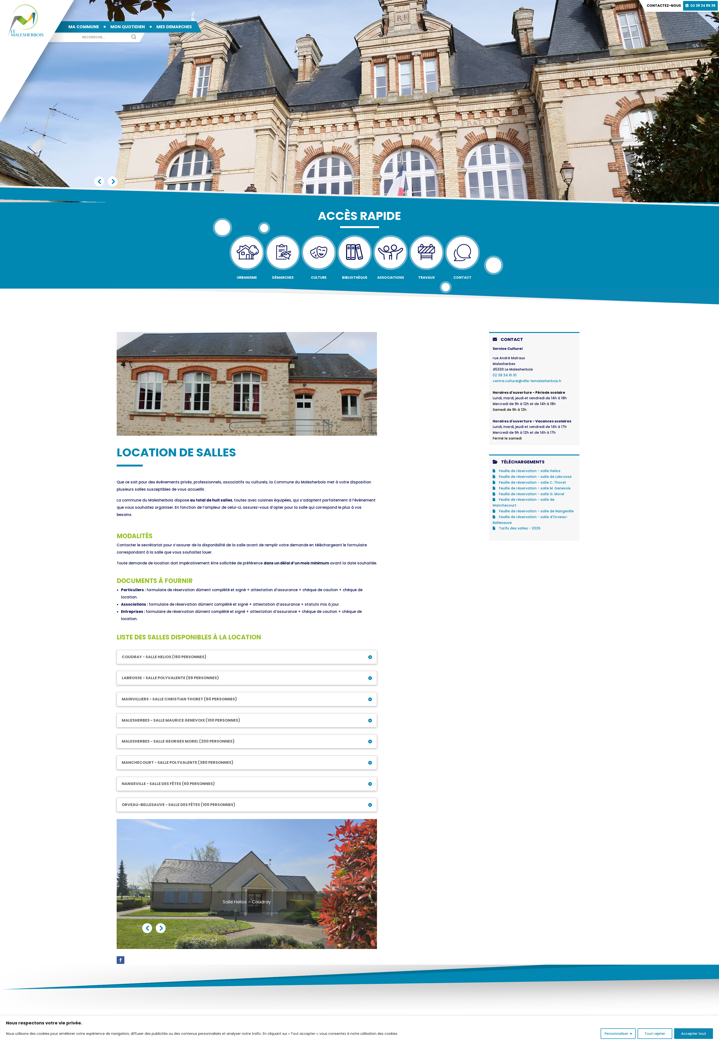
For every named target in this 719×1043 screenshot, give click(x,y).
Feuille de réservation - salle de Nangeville (533, 511)
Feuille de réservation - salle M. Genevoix (532, 488)
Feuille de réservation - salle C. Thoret (529, 482)
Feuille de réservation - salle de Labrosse (532, 476)
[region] (359, 1029)
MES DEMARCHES (174, 27)
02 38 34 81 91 (505, 375)
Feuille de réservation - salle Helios (526, 470)
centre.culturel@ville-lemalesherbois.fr (527, 381)
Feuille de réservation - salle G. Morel (528, 494)
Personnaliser (616, 1033)
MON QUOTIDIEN (127, 27)
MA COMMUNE (83, 27)
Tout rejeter (655, 1033)
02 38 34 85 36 (702, 5)
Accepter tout (693, 1033)
